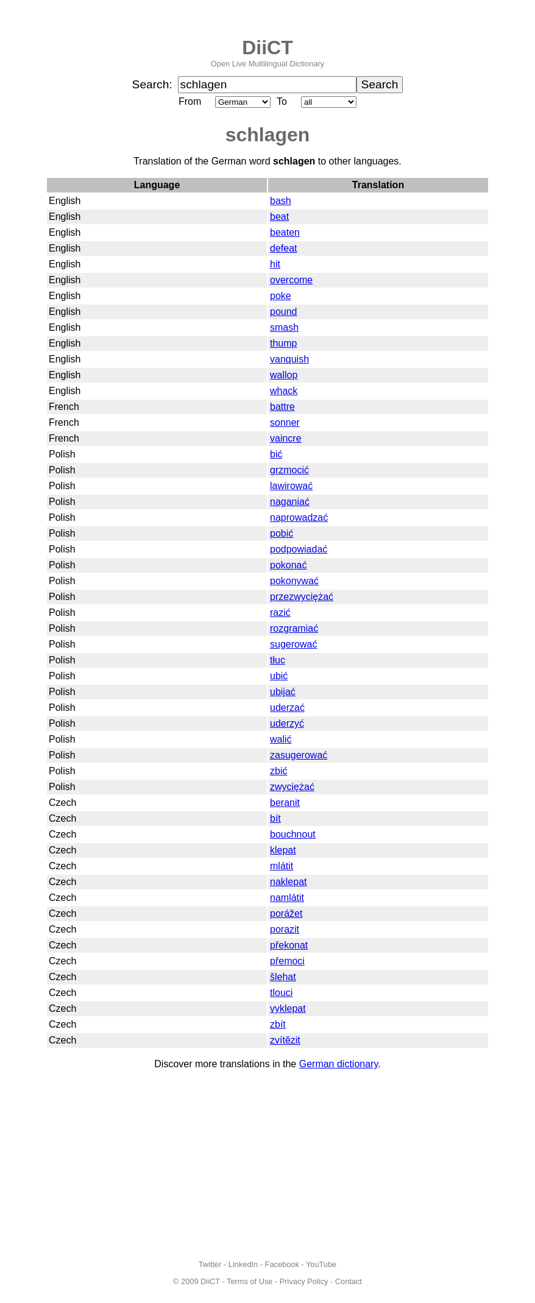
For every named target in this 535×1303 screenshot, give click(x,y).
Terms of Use (249, 1281)
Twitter (210, 1264)
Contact (348, 1281)
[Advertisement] (267, 1164)
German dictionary (338, 1064)
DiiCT (267, 47)
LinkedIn (243, 1264)
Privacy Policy (304, 1281)
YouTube (321, 1264)
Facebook (282, 1264)
